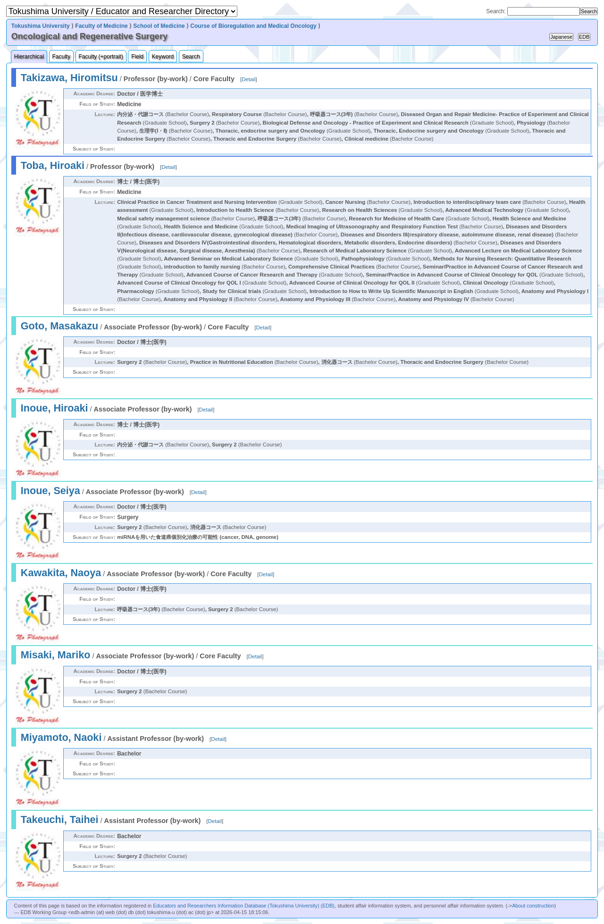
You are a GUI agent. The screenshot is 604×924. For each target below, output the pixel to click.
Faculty (61, 56)
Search (191, 56)
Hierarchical (29, 56)
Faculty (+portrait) (101, 56)
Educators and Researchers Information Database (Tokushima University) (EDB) (244, 905)
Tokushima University (40, 26)
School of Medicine (159, 26)
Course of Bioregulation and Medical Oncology (253, 26)
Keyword (163, 56)
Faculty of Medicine (101, 26)
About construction (533, 905)
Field (137, 56)
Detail (248, 79)
